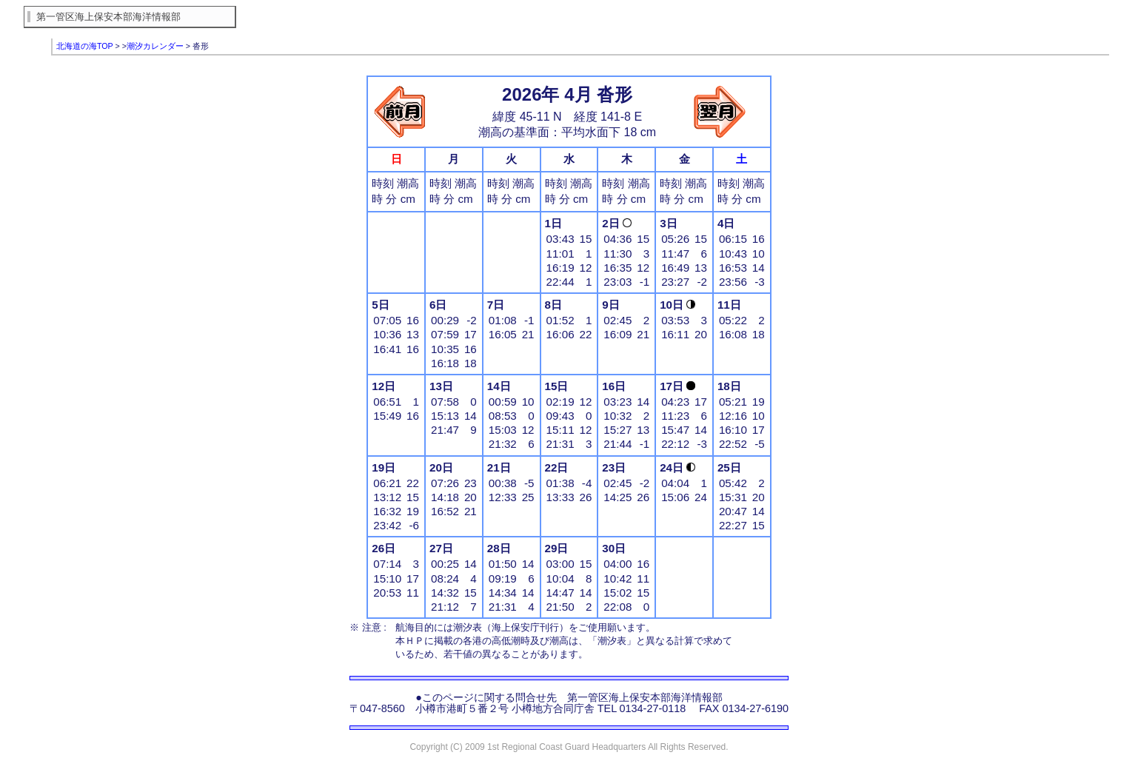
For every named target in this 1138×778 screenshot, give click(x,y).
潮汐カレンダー (155, 45)
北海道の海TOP (84, 45)
